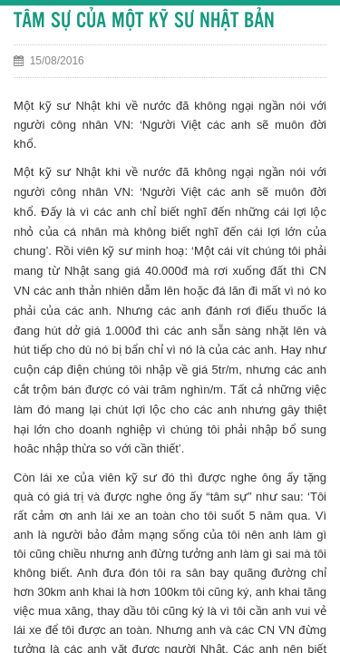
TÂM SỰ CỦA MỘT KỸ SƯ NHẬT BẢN (144, 21)
